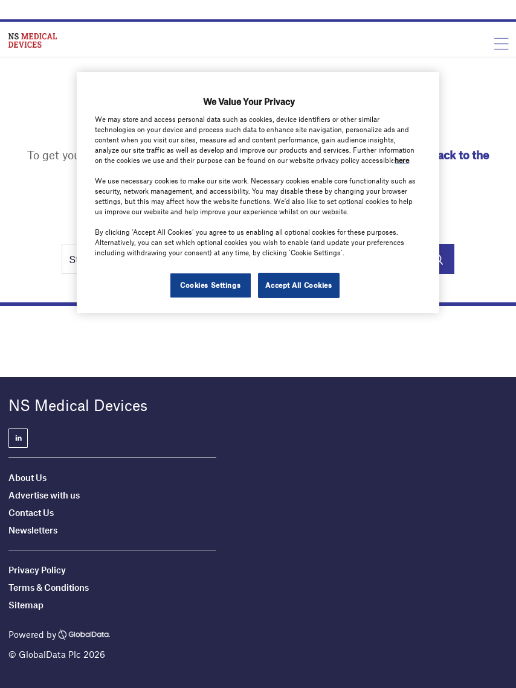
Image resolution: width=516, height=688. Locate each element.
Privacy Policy (37, 569)
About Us (27, 477)
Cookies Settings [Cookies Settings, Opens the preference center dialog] (210, 285)
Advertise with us (44, 494)
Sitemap (26, 604)
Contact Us (31, 512)
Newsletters (32, 529)
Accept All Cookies (298, 285)
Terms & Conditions (48, 587)
